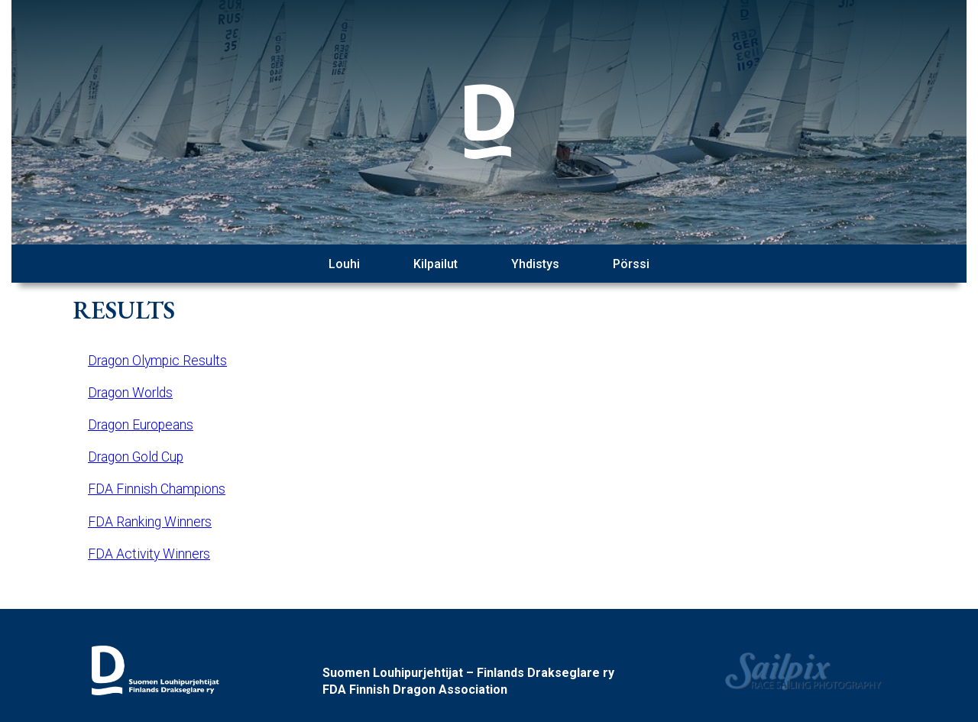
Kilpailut (435, 264)
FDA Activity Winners (149, 554)
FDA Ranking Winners (150, 521)
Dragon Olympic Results (157, 360)
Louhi (344, 264)
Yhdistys (535, 264)
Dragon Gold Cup (135, 457)
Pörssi (631, 264)
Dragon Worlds (130, 392)
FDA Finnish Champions (156, 489)
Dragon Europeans (140, 424)
